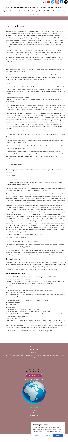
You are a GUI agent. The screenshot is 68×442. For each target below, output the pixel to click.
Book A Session (58, 15)
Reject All (48, 435)
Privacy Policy (61, 19)
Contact (38, 23)
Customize (37, 435)
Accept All (58, 435)
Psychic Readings (8, 19)
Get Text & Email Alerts (46, 15)
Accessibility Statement (20, 15)
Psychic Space (18, 19)
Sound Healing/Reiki (34, 19)
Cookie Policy (8, 15)
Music (25, 19)
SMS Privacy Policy (33, 15)
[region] (48, 430)
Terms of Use (31, 23)
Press (54, 19)
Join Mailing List (34, 383)
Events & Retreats (47, 19)
